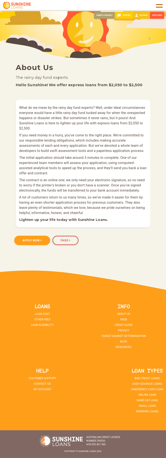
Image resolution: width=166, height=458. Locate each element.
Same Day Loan (147, 400)
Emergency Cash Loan (147, 389)
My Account (42, 389)
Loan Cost (42, 314)
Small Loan (147, 405)
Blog (123, 341)
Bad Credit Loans (147, 378)
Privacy (123, 330)
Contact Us (42, 383)
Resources (123, 347)
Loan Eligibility (42, 325)
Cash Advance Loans (147, 383)
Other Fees (42, 319)
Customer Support (42, 378)
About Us (123, 314)
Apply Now (32, 240)
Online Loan (147, 394)
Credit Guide (124, 325)
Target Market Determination (123, 336)
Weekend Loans (147, 411)
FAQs (66, 240)
